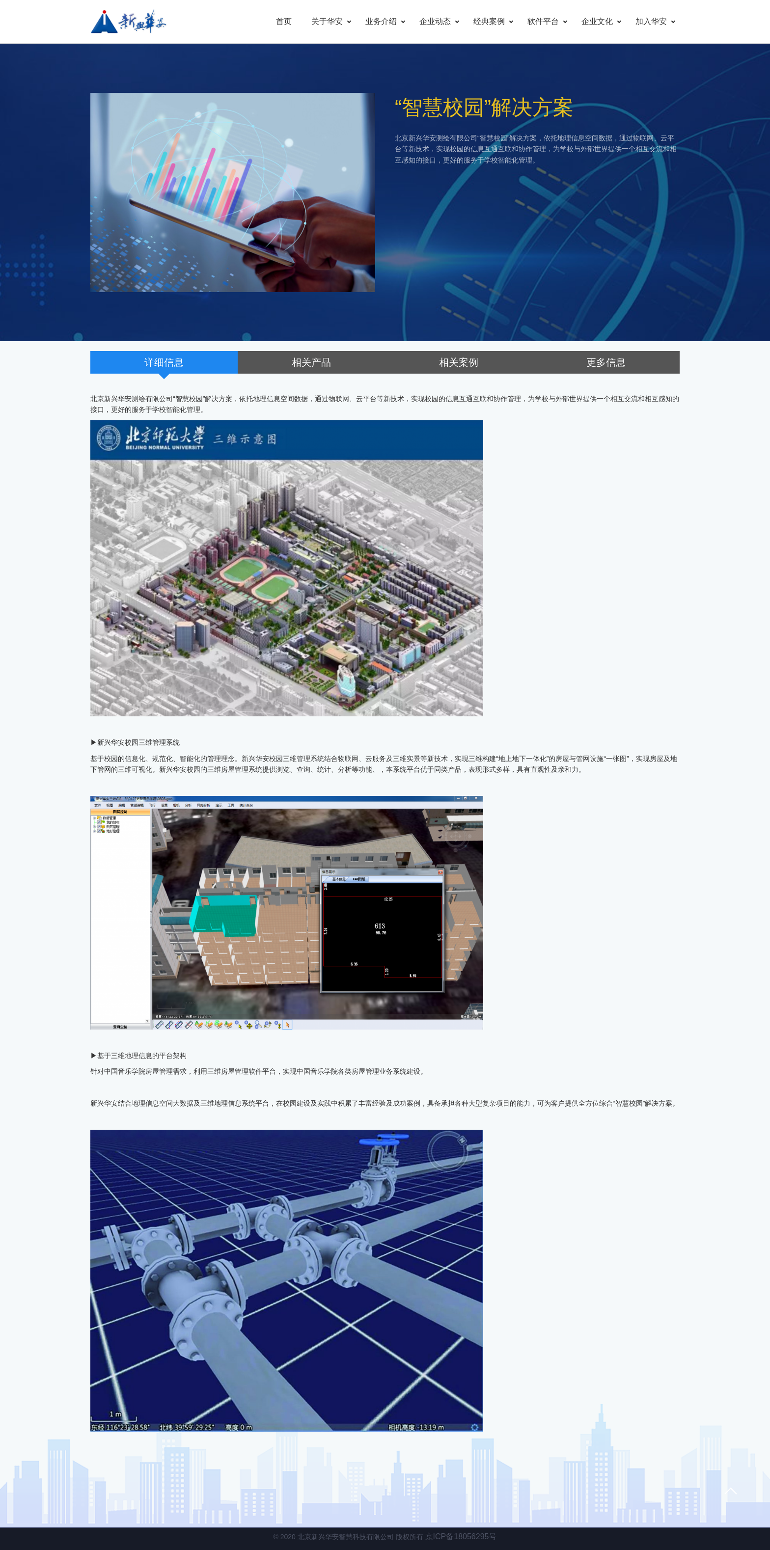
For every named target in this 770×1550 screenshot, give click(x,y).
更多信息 (606, 362)
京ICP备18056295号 (461, 1536)
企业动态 (435, 21)
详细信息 (164, 362)
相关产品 (311, 362)
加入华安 (651, 21)
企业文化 (597, 21)
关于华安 (327, 21)
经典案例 (489, 21)
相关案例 (458, 362)
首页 (284, 21)
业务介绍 (381, 21)
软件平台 (543, 21)
